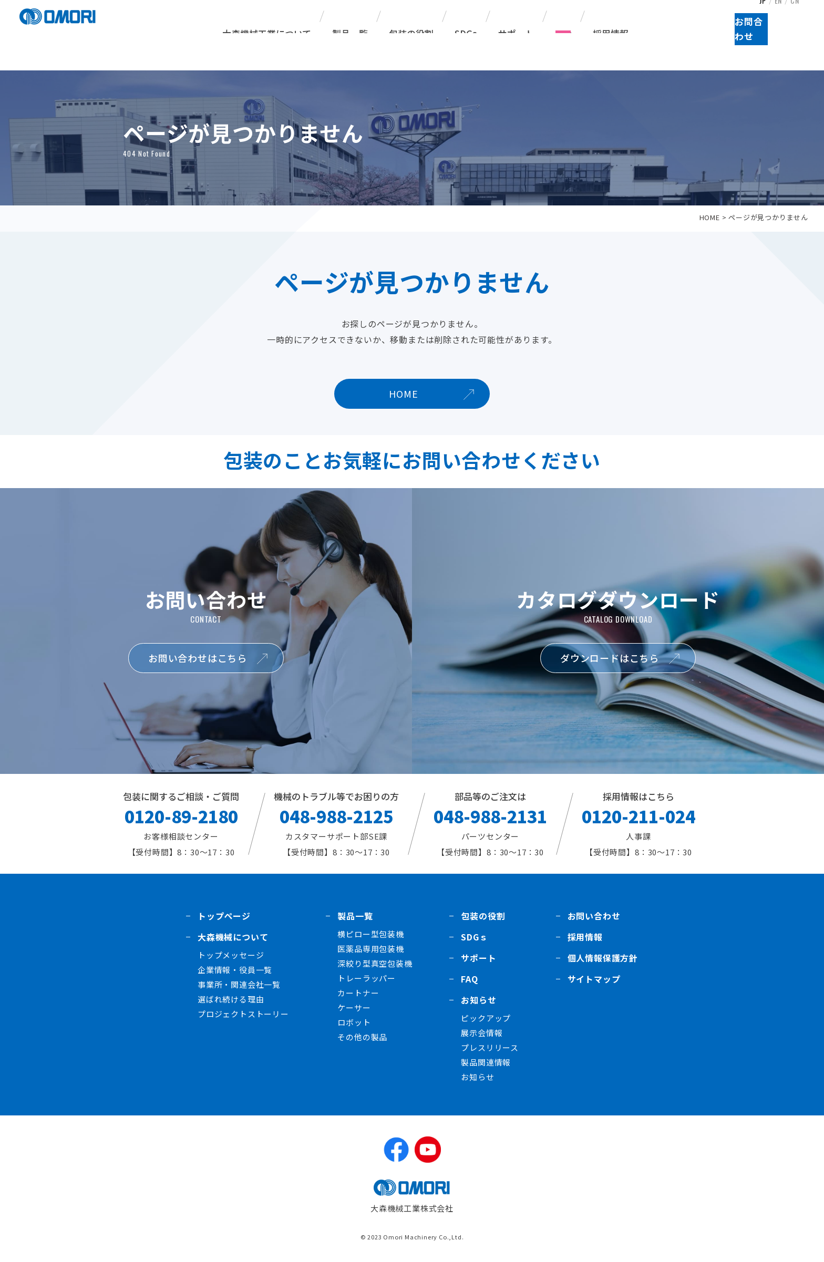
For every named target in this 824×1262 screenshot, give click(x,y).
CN (796, 12)
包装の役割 (411, 33)
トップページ (224, 915)
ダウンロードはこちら (609, 658)
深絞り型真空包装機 (374, 963)
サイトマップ (594, 979)
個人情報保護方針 (603, 957)
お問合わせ (779, 47)
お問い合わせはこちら (197, 658)
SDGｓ (474, 936)
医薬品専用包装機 (370, 948)
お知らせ (478, 1000)
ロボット (353, 1022)
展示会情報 (481, 1032)
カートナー (358, 992)
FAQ (563, 33)
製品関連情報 (486, 1062)
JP (761, 12)
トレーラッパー (366, 978)
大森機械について (233, 936)
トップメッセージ (231, 954)
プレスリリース (490, 1047)
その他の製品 (362, 1036)
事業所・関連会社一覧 (239, 984)
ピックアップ (486, 1017)
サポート (516, 33)
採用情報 (611, 33)
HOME (709, 217)
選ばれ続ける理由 (231, 999)
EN (778, 12)
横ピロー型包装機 (370, 933)
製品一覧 (355, 915)
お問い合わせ (594, 915)
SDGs (466, 33)
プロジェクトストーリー (243, 1013)
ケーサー (353, 1007)
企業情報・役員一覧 (235, 969)
